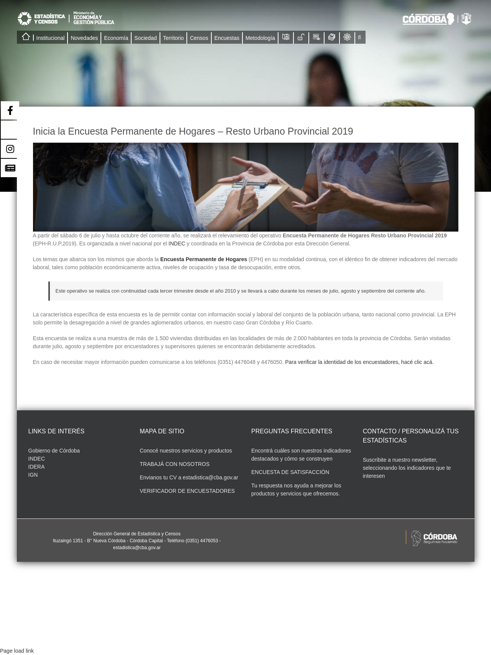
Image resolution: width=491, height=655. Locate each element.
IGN (33, 475)
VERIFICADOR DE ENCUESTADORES (187, 491)
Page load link (17, 651)
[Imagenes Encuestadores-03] (245, 187)
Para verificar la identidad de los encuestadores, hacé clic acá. (359, 362)
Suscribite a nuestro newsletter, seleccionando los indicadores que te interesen (407, 468)
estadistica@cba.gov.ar (210, 477)
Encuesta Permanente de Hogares (203, 259)
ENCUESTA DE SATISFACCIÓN (290, 472)
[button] (359, 37)
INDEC (176, 243)
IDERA (36, 467)
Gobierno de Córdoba (54, 451)
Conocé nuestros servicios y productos (186, 451)
